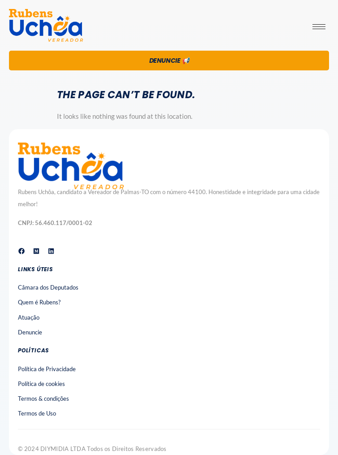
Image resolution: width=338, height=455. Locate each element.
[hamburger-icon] (319, 27)
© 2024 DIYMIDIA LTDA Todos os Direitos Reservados (92, 448)
